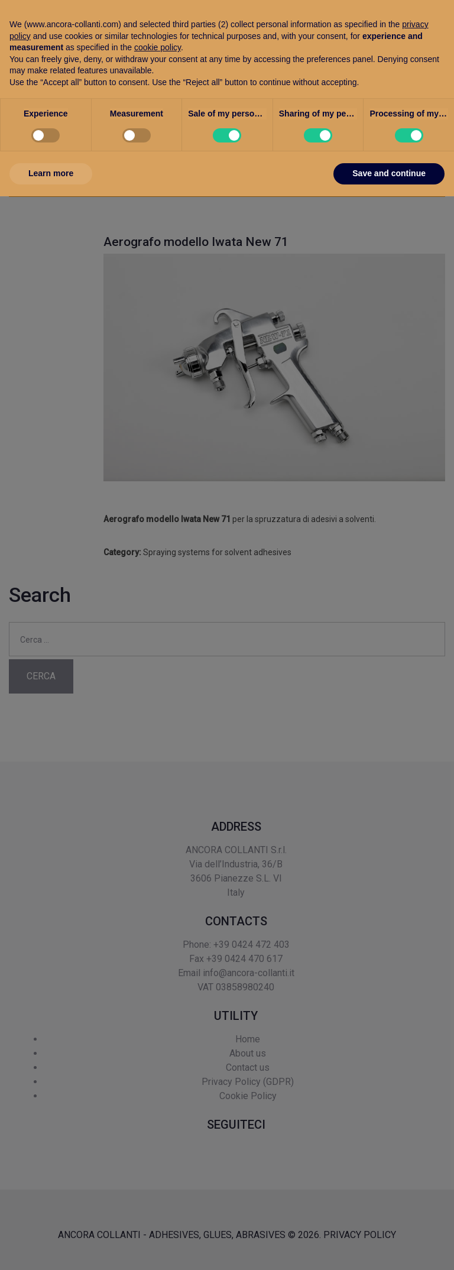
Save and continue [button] (389, 1247)
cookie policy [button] (157, 1121)
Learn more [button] (50, 1247)
